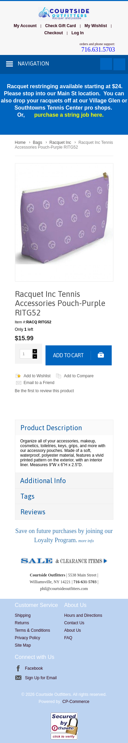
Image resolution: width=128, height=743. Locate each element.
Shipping (23, 615)
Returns (22, 623)
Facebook (34, 668)
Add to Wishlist (37, 376)
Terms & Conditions (32, 630)
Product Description (51, 428)
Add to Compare (78, 376)
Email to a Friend (39, 382)
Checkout (53, 33)
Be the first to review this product (44, 390)
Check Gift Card (60, 25)
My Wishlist (96, 25)
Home (20, 142)
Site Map (23, 645)
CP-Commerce (75, 701)
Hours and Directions (83, 615)
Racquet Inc (60, 142)
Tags (27, 496)
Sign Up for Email (41, 677)
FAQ (68, 637)
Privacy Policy (27, 637)
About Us (72, 630)
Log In (77, 33)
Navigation (33, 63)
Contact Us (74, 623)
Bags (37, 142)
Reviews (32, 512)
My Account (25, 25)
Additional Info (43, 480)
